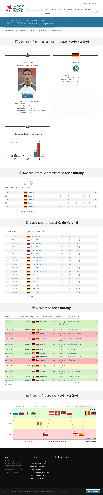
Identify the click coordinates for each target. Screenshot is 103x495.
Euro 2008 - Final (60, 329)
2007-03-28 (9, 370)
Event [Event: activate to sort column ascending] (57, 314)
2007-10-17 (9, 349)
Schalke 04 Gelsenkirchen (32, 255)
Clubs (33, 31)
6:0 (51, 367)
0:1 (51, 329)
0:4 (51, 342)
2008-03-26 (9, 342)
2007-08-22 (9, 360)
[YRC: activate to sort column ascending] (93, 314)
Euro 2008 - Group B (61, 332)
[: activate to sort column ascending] (6, 229)
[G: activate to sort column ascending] (75, 185)
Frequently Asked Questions (38, 461)
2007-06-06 (9, 363)
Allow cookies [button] (93, 491)
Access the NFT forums (37, 464)
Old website (83, 4)
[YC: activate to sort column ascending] (90, 314)
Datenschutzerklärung (37, 473)
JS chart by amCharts (15, 142)
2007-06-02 (9, 367)
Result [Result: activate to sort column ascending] (51, 314)
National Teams (22, 31)
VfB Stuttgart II (29, 286)
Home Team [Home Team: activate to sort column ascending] (26, 314)
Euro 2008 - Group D (61, 349)
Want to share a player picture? (39, 470)
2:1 (51, 332)
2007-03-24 (9, 374)
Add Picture (27, 96)
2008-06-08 (9, 336)
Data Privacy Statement (37, 476)
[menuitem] (85, 404)
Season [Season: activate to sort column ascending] (7, 185)
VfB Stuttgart (28, 273)
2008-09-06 (9, 319)
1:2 (51, 360)
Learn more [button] (65, 491)
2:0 (51, 325)
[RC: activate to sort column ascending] (96, 314)
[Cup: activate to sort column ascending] (95, 229)
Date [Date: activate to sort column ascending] (7, 314)
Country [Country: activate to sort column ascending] (27, 185)
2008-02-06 (9, 346)
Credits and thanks (35, 467)
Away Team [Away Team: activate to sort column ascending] (36, 314)
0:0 (51, 353)
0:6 (51, 319)
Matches (42, 31)
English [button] (93, 4)
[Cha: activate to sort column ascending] (88, 229)
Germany (31, 190)
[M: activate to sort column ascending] (61, 185)
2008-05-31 (9, 339)
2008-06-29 (9, 329)
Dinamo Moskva (29, 238)
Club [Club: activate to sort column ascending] (21, 229)
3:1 (51, 377)
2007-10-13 (9, 353)
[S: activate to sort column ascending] (68, 185)
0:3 (51, 346)
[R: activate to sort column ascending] (79, 229)
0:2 (51, 356)
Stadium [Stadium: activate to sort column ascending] (73, 314)
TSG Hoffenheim (29, 234)
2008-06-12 (9, 332)
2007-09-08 (9, 356)
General (9, 31)
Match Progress (55, 31)
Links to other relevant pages (39, 458)
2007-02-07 (9, 377)
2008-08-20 (9, 325)
